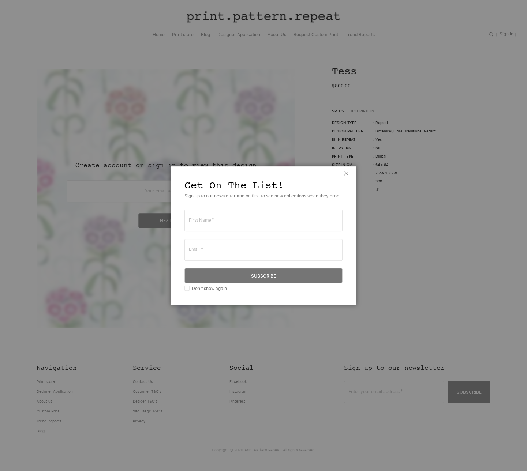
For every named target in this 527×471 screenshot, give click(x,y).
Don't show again (209, 288)
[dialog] (263, 235)
